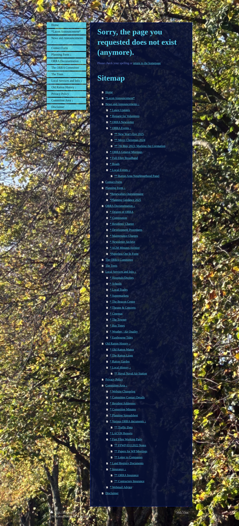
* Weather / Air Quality (124, 331)
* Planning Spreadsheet (124, 415)
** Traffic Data (123, 427)
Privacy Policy (114, 379)
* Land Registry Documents (127, 463)
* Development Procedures (126, 229)
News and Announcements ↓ (122, 104)
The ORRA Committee (119, 259)
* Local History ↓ (120, 367)
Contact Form (113, 182)
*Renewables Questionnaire (126, 193)
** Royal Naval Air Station (130, 373)
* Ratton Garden (120, 361)
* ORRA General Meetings (126, 152)
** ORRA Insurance (126, 475)
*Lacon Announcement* (120, 98)
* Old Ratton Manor (122, 349)
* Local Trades (119, 289)
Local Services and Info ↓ (120, 271)
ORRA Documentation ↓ (120, 205)
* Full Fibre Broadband (124, 158)
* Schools (116, 283)
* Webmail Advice (121, 487)
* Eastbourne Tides (121, 337)
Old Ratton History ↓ (118, 343)
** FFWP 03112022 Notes (130, 445)
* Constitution (118, 217)
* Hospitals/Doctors (122, 277)
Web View (182, 512)
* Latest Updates (120, 110)
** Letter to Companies (128, 457)
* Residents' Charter (122, 223)
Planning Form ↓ (115, 187)
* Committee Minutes (123, 409)
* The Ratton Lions (121, 355)
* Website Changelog (122, 391)
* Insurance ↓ (118, 469)
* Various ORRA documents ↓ (128, 421)
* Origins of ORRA (122, 211)
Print (55, 512)
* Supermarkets (119, 295)
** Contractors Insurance (129, 481)
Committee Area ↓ (116, 385)
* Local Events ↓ (120, 170)
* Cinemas (116, 313)
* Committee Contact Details (127, 397)
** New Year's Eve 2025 (129, 134)
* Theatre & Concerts (123, 307)
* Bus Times (117, 325)
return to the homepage (147, 63)
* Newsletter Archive (122, 241)
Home (109, 92)
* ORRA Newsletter (122, 122)
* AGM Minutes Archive (125, 247)
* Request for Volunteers (124, 116)
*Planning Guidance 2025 (125, 199)
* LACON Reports (121, 433)
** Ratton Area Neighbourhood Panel (136, 176)
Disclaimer (112, 493)
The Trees (111, 265)
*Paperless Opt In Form (124, 253)
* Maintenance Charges (124, 235)
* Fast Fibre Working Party (126, 439)
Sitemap (67, 512)
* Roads (115, 164)
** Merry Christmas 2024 (129, 140)
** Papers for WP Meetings (130, 451)
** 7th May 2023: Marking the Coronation (139, 146)
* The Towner (118, 319)
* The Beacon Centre (122, 301)
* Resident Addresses (123, 403)
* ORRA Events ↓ (120, 128)
